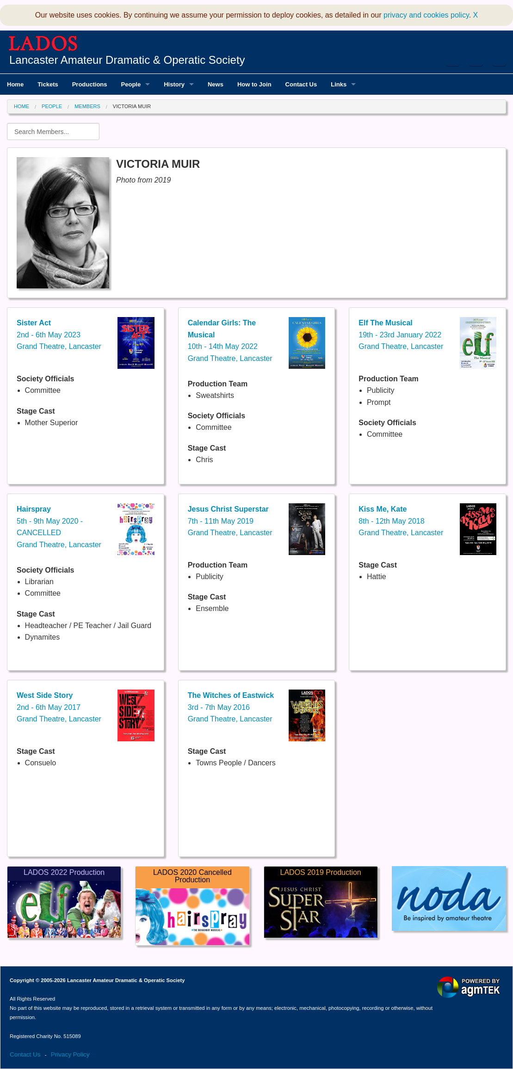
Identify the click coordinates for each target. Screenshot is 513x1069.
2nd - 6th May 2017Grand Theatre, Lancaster (59, 707)
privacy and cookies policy (426, 15)
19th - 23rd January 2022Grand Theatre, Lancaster (400, 334)
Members (87, 106)
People (52, 106)
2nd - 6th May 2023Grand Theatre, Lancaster (59, 334)
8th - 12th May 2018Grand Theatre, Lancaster (400, 521)
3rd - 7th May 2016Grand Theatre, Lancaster (231, 707)
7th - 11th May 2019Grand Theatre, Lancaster (230, 521)
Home (21, 106)
